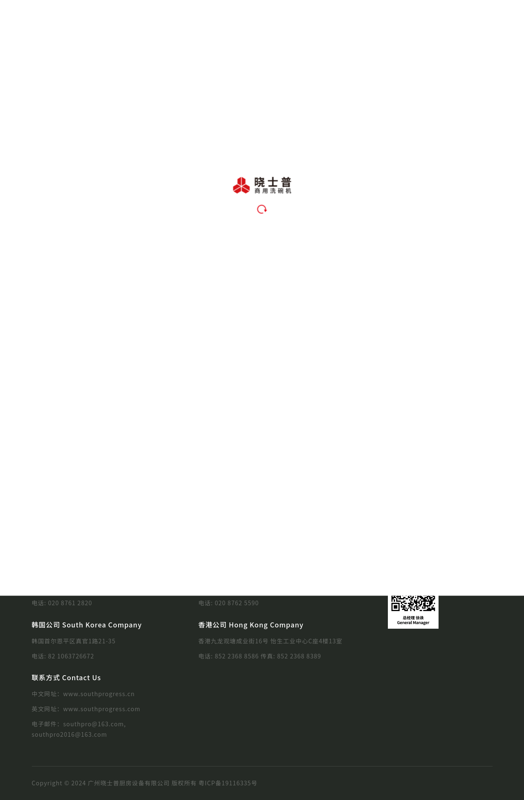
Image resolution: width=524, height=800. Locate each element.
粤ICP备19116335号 (228, 783)
